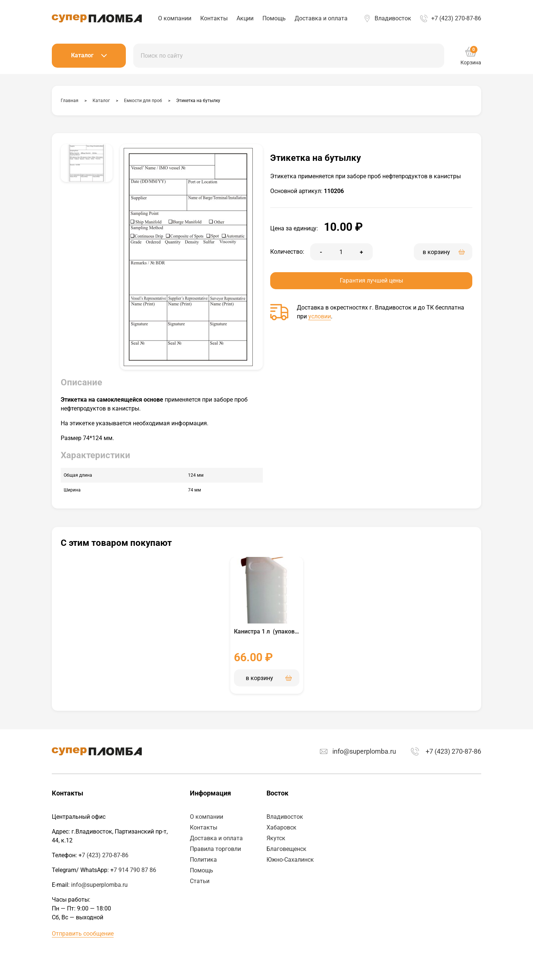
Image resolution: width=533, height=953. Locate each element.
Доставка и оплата (321, 18)
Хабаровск (281, 827)
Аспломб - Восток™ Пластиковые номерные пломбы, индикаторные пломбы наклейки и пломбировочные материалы (97, 18)
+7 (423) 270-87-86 (456, 18)
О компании (174, 18)
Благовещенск (286, 848)
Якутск (275, 838)
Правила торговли (215, 848)
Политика (203, 859)
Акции (245, 18)
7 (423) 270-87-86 (105, 855)
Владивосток (393, 18)
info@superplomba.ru (364, 751)
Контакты (214, 18)
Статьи (199, 881)
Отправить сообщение (83, 933)
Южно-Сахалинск (290, 859)
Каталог (89, 55)
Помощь (274, 18)
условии (319, 316)
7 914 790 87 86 (135, 869)
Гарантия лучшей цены (371, 280)
